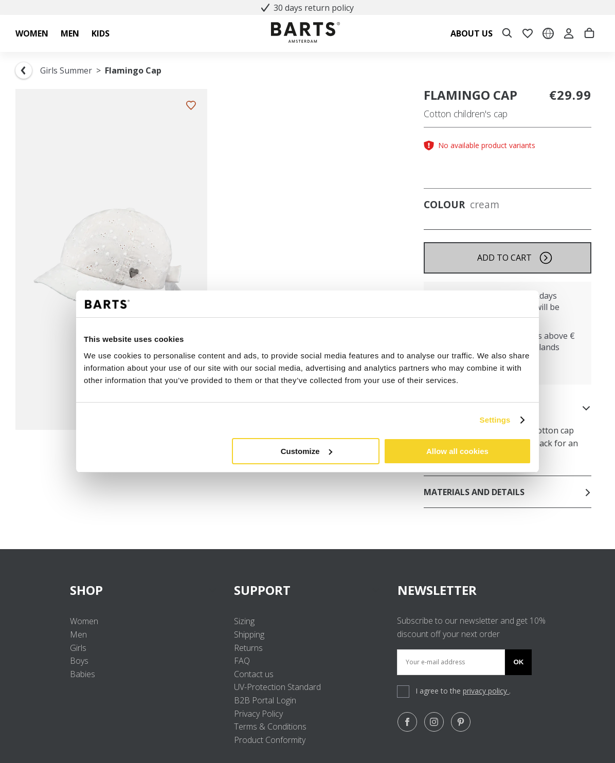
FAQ (242, 660)
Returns (248, 647)
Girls (78, 647)
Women (84, 621)
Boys (79, 660)
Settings (495, 419)
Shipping (249, 634)
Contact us (254, 674)
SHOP (144, 590)
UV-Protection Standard (277, 687)
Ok (518, 662)
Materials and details (507, 492)
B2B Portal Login (265, 700)
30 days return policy (307, 7)
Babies (82, 674)
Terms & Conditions (270, 726)
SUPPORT (308, 590)
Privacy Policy (258, 713)
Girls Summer (66, 70)
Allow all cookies (457, 451)
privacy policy (486, 691)
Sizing (244, 621)
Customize (306, 451)
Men (78, 634)
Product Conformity (269, 740)
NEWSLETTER (437, 590)
